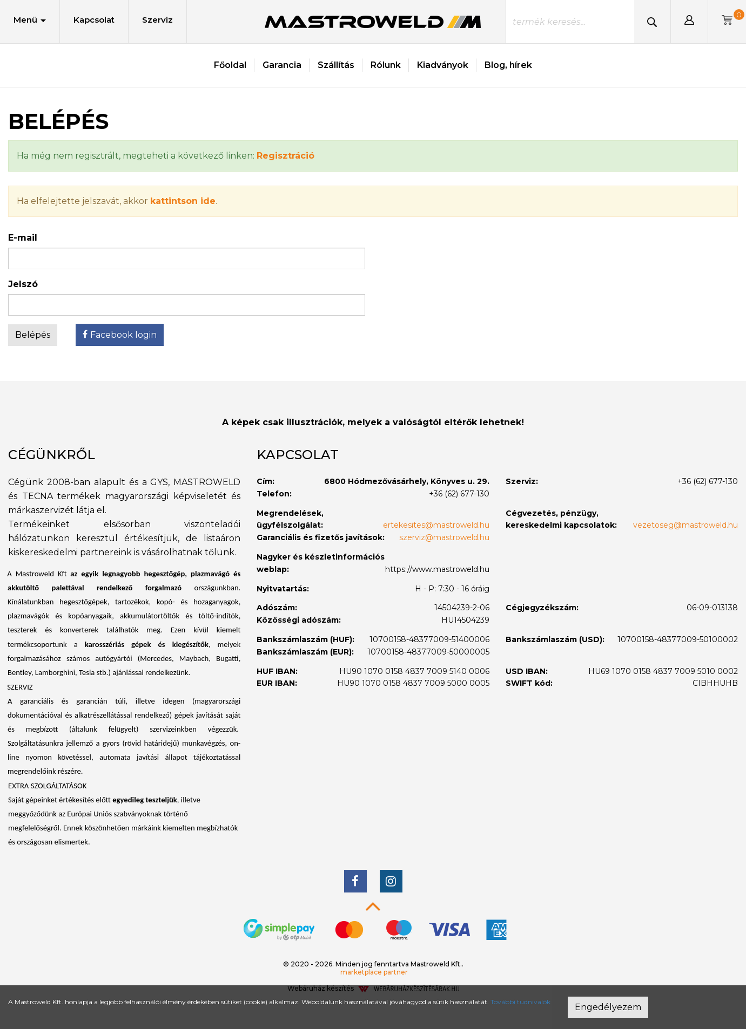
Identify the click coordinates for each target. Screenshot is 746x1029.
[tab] (124, 454)
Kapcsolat (94, 20)
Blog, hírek (508, 65)
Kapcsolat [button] (298, 454)
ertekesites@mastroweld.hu (436, 525)
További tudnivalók (520, 1002)
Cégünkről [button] (51, 454)
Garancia (282, 65)
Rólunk (386, 65)
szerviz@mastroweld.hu (444, 537)
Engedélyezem (608, 1007)
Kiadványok (442, 65)
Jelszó (23, 284)
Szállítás (336, 65)
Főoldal (230, 65)
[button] (689, 21)
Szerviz (157, 20)
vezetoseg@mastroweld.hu (685, 525)
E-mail (22, 238)
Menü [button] (30, 20)
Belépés (32, 335)
